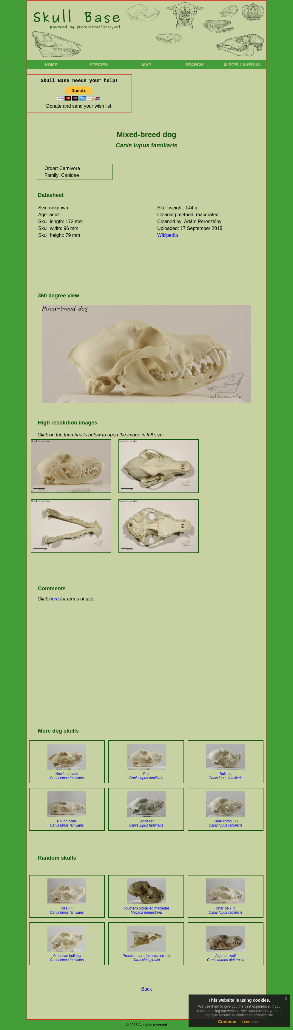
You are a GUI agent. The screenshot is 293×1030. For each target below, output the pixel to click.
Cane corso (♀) (225, 823)
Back (146, 989)
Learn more (251, 1022)
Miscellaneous (242, 64)
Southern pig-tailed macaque (146, 910)
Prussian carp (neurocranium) (146, 958)
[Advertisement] (144, 267)
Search (194, 64)
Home (51, 64)
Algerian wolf (225, 958)
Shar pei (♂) (225, 910)
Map (146, 64)
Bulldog (225, 776)
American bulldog (67, 958)
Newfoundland (67, 776)
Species (99, 64)
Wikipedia (167, 235)
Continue (227, 1021)
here (54, 598)
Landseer (146, 823)
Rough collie (67, 823)
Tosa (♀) (67, 910)
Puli (146, 776)
